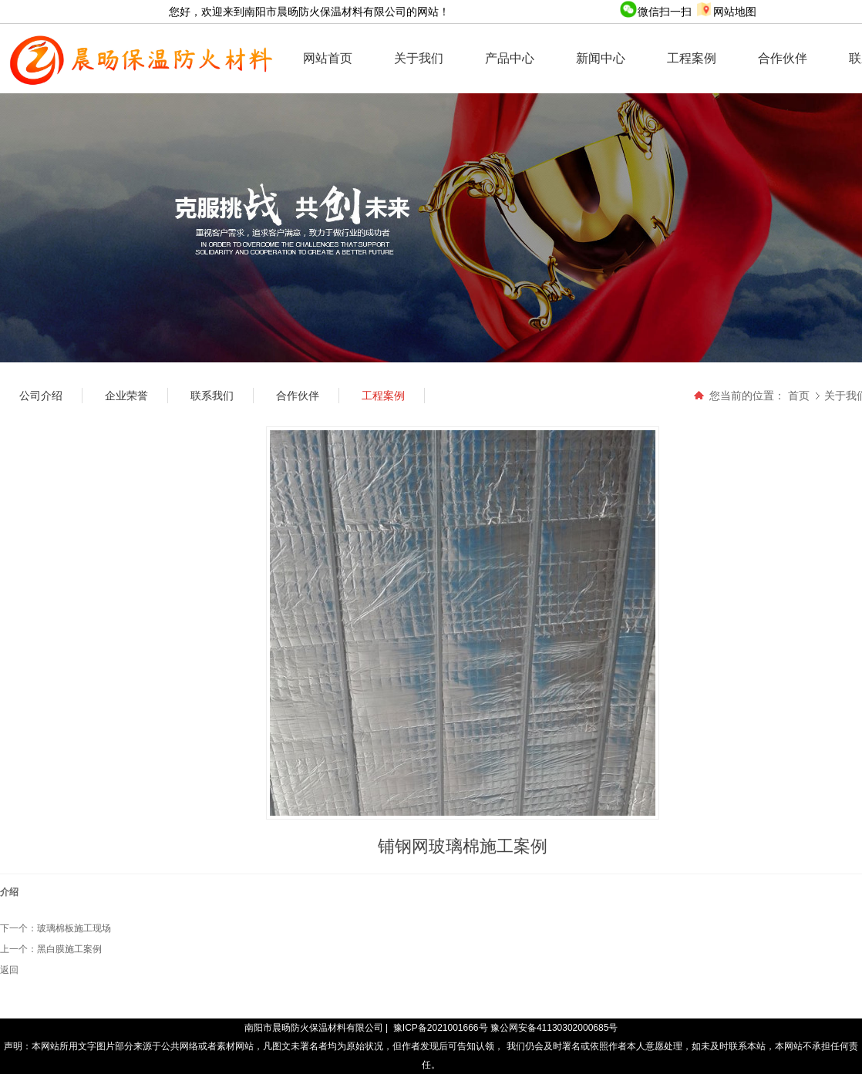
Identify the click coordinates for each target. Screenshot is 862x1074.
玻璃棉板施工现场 (74, 928)
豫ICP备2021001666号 (440, 1027)
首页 (799, 395)
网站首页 (327, 58)
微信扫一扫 (657, 11)
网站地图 (725, 11)
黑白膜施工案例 (69, 949)
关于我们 (418, 58)
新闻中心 (600, 58)
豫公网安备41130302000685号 (554, 1027)
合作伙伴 (782, 58)
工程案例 (691, 58)
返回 (9, 970)
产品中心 (509, 58)
